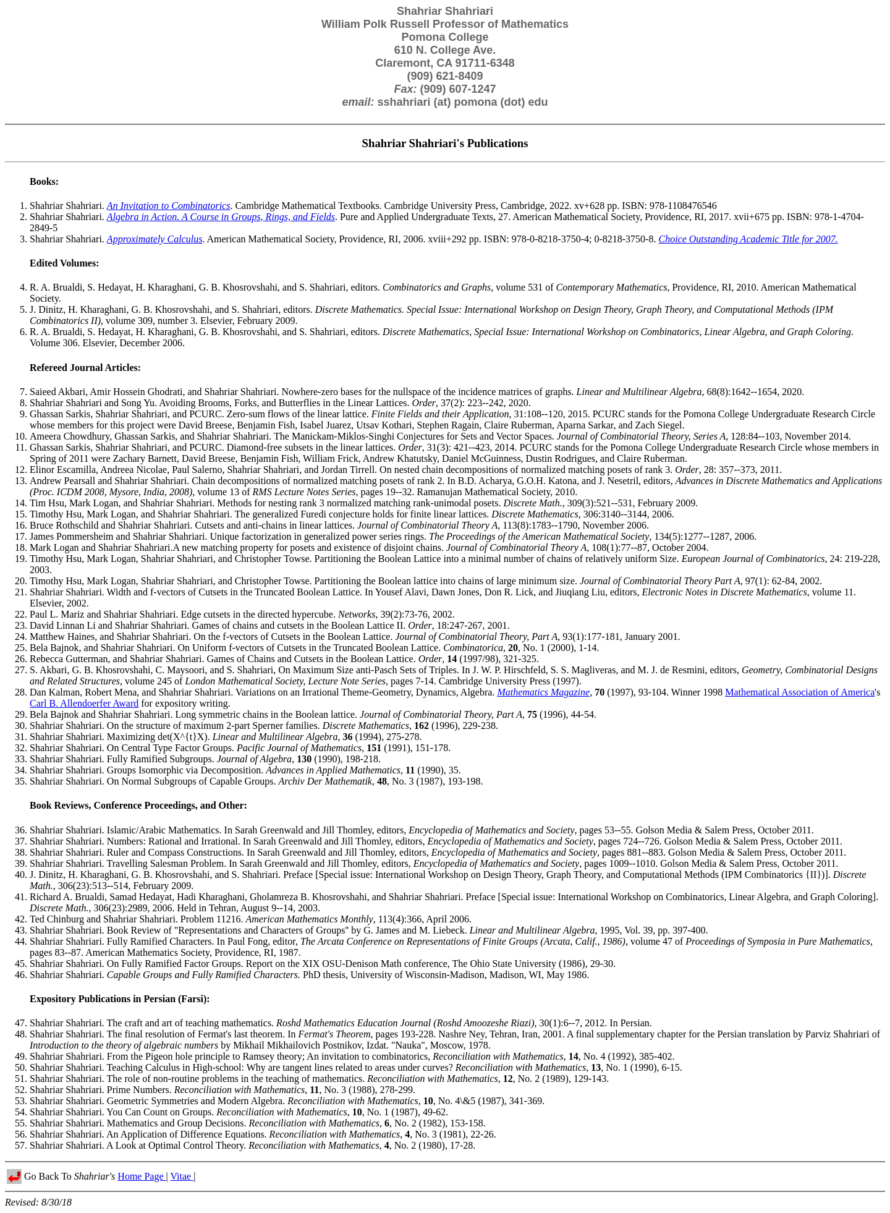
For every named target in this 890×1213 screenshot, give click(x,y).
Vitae (181, 1176)
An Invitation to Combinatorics (169, 205)
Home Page (141, 1176)
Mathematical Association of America (800, 692)
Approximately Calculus (155, 239)
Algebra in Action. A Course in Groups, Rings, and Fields (221, 216)
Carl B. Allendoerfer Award (84, 703)
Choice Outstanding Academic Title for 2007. (747, 239)
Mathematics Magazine (543, 692)
